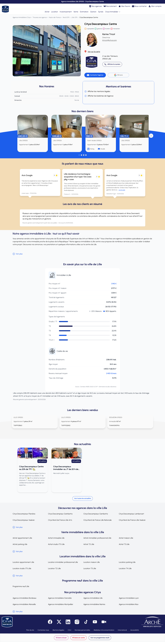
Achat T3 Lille (124, 544)
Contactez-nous (43, 630)
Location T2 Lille (54, 568)
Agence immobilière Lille (92, 598)
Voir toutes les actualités (82, 498)
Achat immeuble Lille (56, 538)
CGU (69, 630)
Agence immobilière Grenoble (60, 598)
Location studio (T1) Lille (22, 568)
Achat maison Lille (126, 538)
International (122, 630)
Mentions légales (58, 630)
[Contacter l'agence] (95, 75)
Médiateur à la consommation (104, 630)
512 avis (118, 75)
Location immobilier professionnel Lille (63, 562)
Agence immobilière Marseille (24, 604)
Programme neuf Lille (21, 586)
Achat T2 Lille (88, 544)
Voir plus (18, 254)
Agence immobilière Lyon (129, 598)
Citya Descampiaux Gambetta (60, 514)
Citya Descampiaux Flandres (24, 514)
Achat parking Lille (20, 544)
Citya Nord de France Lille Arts (60, 520)
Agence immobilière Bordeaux (24, 598)
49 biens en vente (78, 638)
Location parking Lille (127, 562)
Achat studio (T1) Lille (56, 544)
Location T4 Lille (125, 568)
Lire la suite (122, 190)
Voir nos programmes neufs (99, 638)
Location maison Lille (91, 562)
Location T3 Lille (89, 568)
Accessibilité (134, 630)
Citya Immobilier (112, 12)
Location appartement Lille (23, 562)
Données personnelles (82, 630)
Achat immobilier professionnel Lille (97, 538)
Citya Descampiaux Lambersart (131, 514)
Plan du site (30, 630)
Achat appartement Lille (22, 538)
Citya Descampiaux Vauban (24, 520)
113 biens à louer (61, 638)
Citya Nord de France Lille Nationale (97, 520)
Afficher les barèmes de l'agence (98, 96)
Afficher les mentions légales (97, 91)
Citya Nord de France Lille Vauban (132, 520)
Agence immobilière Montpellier (60, 604)
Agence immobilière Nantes (94, 604)
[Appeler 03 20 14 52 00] (112, 64)
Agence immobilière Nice (128, 604)
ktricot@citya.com (109, 40)
